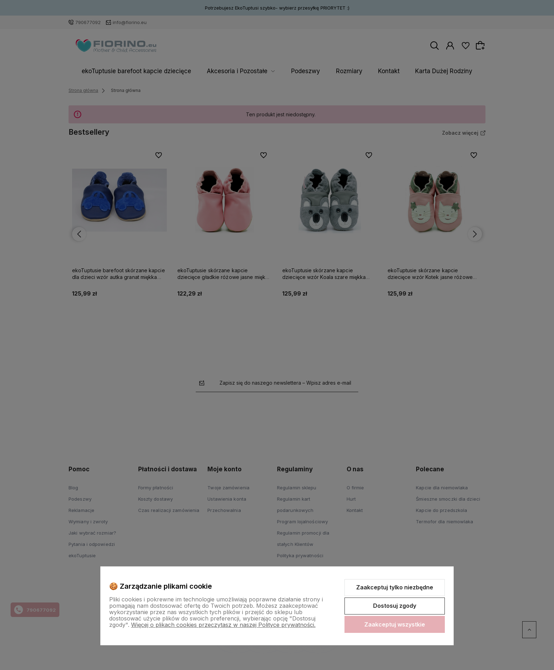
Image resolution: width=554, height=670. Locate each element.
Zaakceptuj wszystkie (394, 624)
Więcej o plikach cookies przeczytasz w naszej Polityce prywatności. (223, 624)
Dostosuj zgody (394, 605)
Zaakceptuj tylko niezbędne (394, 587)
